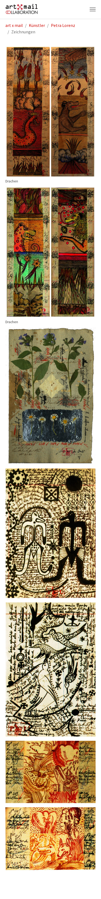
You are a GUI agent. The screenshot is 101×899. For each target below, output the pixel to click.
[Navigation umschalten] (93, 9)
